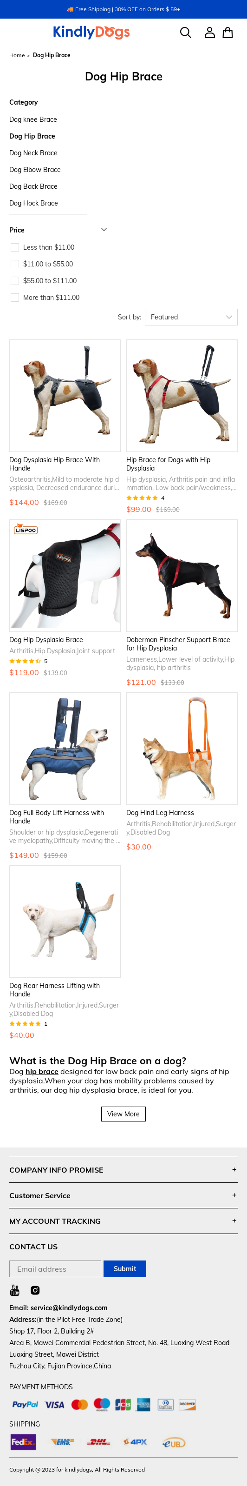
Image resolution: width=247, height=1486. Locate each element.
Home (17, 55)
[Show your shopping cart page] (226, 32)
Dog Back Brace (33, 186)
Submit (125, 1269)
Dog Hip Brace (32, 136)
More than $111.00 (51, 297)
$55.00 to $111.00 (50, 281)
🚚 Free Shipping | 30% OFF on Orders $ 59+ (123, 9)
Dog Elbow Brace (35, 170)
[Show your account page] (206, 32)
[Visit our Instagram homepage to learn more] (35, 1290)
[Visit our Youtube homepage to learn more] (14, 1290)
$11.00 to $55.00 (48, 264)
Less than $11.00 (48, 247)
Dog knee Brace (33, 119)
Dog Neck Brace (33, 153)
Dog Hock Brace (33, 203)
